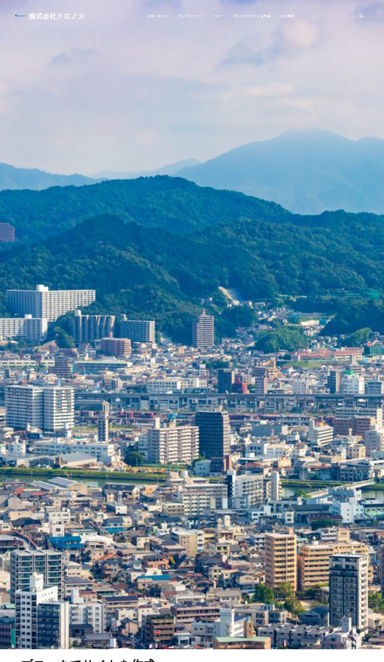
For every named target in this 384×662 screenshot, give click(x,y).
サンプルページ (190, 16)
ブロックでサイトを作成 (251, 16)
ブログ (217, 16)
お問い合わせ (157, 16)
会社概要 (287, 16)
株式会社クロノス (57, 15)
